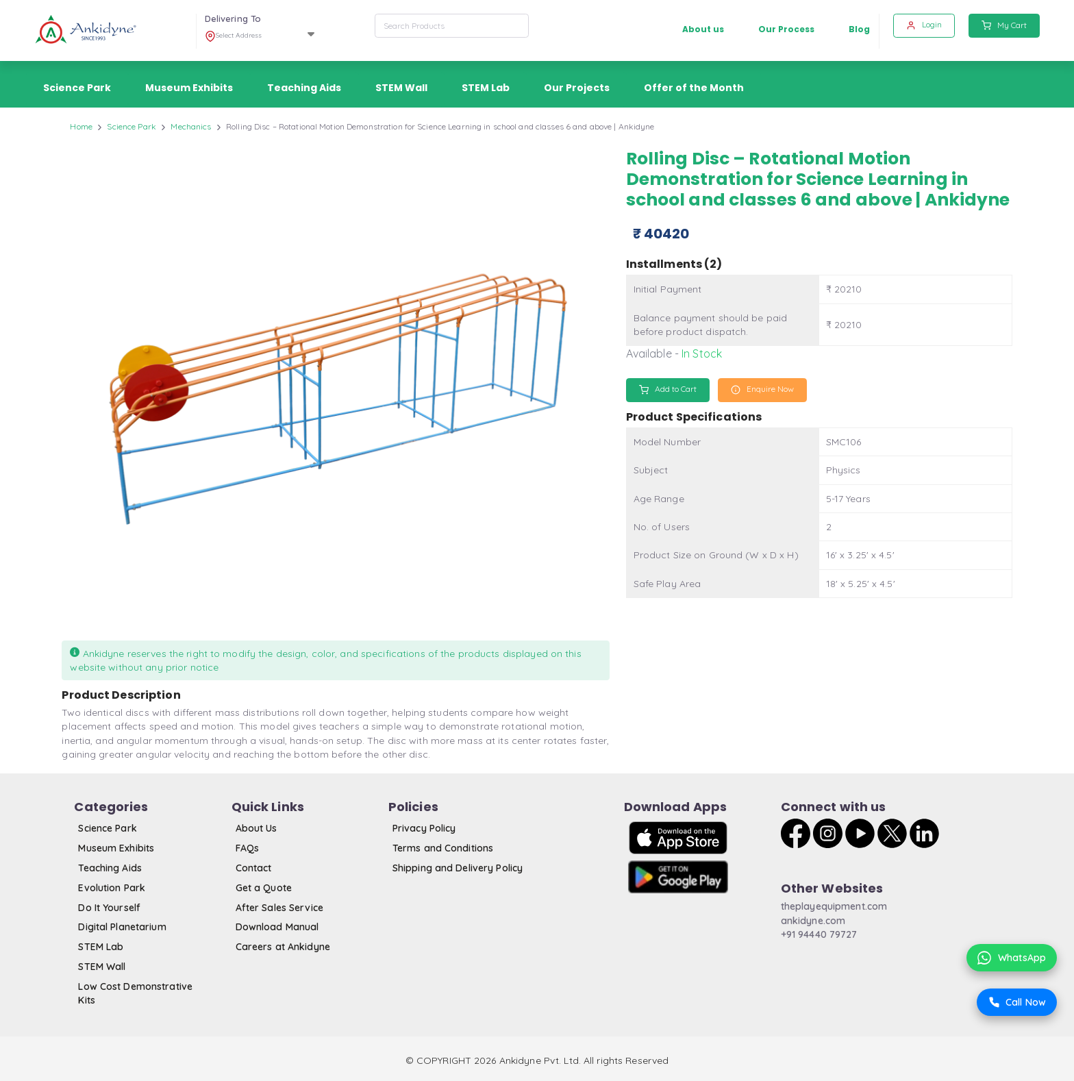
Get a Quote (264, 888)
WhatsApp (1011, 958)
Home (81, 126)
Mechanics (191, 126)
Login (924, 24)
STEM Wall (101, 966)
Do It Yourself (109, 908)
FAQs (247, 848)
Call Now (1017, 1002)
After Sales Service (279, 908)
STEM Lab (100, 947)
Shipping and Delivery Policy (457, 868)
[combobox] (452, 26)
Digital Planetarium (122, 927)
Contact (254, 868)
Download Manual (277, 927)
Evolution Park (111, 888)
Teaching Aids (110, 868)
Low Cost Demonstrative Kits (135, 993)
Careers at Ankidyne (283, 947)
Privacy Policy (424, 828)
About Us (256, 828)
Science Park (131, 126)
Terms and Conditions (442, 848)
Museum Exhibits (116, 848)
